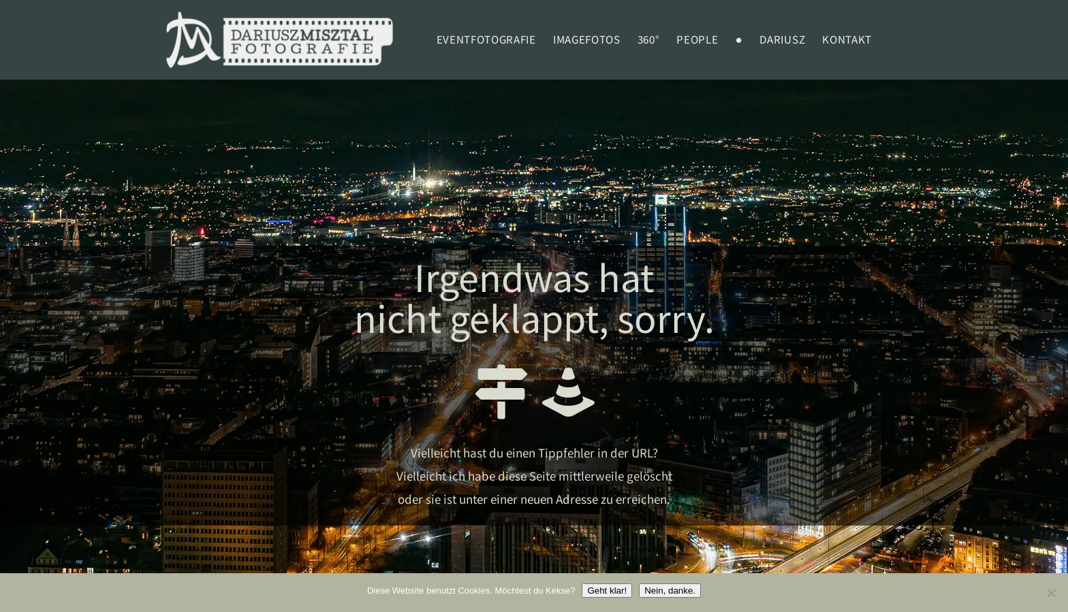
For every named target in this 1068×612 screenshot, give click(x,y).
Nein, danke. (669, 590)
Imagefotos (587, 40)
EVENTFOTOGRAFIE (486, 40)
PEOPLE (697, 40)
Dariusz (782, 40)
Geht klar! (607, 590)
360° (649, 40)
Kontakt (847, 40)
